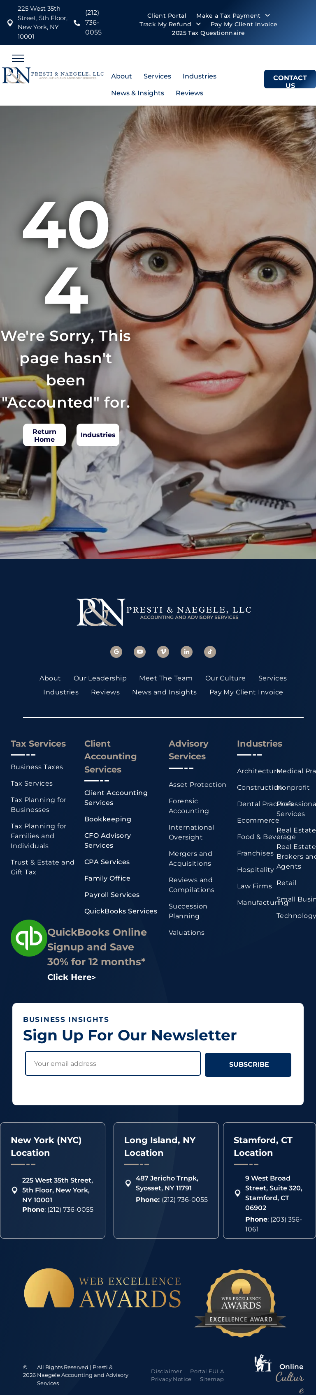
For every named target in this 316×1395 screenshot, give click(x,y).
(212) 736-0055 (93, 22)
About (121, 76)
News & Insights (137, 93)
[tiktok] (210, 653)
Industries (199, 76)
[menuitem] (166, 16)
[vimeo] (163, 653)
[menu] (18, 58)
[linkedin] (187, 653)
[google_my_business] (116, 653)
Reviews (189, 93)
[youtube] (140, 653)
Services (157, 76)
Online (291, 1367)
